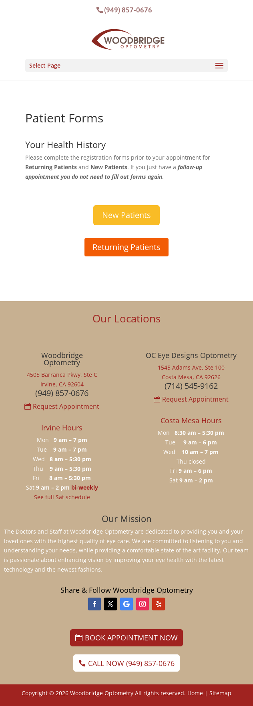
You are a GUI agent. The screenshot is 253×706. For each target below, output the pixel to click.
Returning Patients (126, 247)
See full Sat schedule (62, 497)
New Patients (126, 215)
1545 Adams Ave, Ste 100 (191, 367)
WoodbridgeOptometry (62, 358)
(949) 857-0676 (128, 10)
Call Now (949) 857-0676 (131, 663)
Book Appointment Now (131, 637)
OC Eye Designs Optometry (191, 355)
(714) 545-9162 (191, 385)
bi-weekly (84, 487)
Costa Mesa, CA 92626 (191, 377)
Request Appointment (66, 406)
